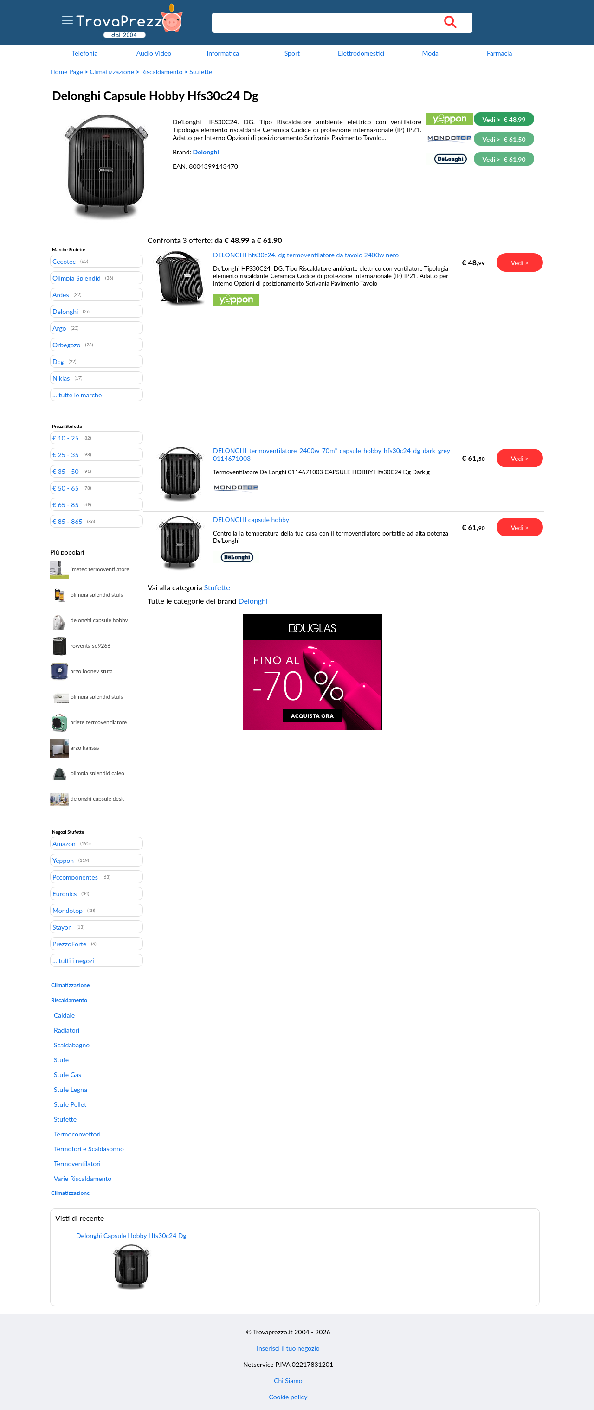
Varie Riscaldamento (82, 1178)
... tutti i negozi (73, 960)
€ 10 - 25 (65, 437)
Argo (59, 328)
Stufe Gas (67, 1074)
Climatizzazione (112, 72)
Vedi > (520, 263)
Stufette (200, 72)
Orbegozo (66, 344)
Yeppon (63, 860)
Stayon (62, 927)
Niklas (61, 378)
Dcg (58, 361)
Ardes (60, 294)
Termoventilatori (77, 1164)
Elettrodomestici (361, 53)
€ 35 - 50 (65, 471)
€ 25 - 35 (65, 454)
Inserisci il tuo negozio (288, 1348)
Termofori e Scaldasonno (89, 1149)
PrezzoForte (69, 943)
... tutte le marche (77, 394)
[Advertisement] (312, 381)
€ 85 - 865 (67, 521)
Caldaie (64, 1015)
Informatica (223, 53)
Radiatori (66, 1030)
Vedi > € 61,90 (503, 159)
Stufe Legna (70, 1089)
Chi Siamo (288, 1380)
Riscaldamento (161, 72)
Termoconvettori (77, 1134)
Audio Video (153, 53)
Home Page (66, 72)
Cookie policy (288, 1397)
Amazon (64, 843)
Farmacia (499, 53)
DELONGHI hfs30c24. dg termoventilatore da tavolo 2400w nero (306, 255)
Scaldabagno (72, 1045)
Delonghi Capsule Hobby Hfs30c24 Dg (131, 1235)
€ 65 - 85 (65, 504)
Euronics (64, 893)
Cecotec (64, 261)
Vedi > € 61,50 (503, 139)
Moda (430, 53)
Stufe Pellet (70, 1104)
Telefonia (84, 53)
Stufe (61, 1060)
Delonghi (206, 152)
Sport (292, 53)
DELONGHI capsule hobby (251, 519)
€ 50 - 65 (65, 487)
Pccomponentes (75, 876)
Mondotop (67, 910)
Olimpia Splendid (76, 277)
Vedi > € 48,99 (503, 119)
